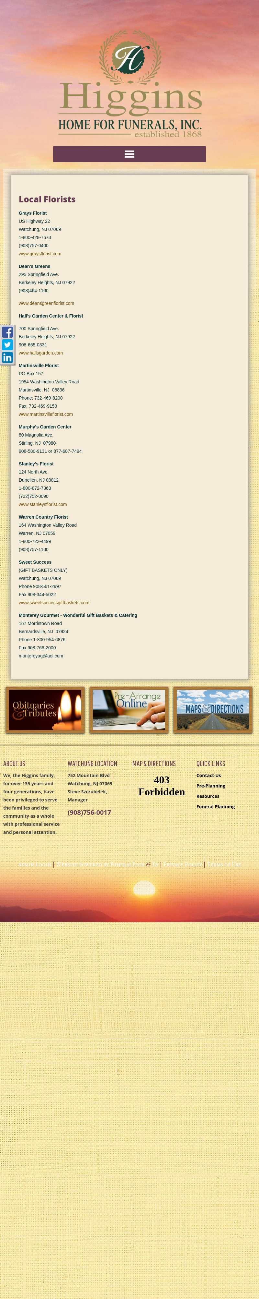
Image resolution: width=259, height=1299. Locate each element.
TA (155, 864)
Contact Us (209, 775)
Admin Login (34, 864)
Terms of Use (224, 864)
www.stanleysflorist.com (43, 504)
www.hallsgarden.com (41, 352)
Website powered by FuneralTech (100, 864)
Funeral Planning (216, 806)
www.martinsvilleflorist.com (46, 414)
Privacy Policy (182, 864)
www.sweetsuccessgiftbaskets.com (54, 602)
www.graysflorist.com (40, 253)
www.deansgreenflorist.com (46, 303)
